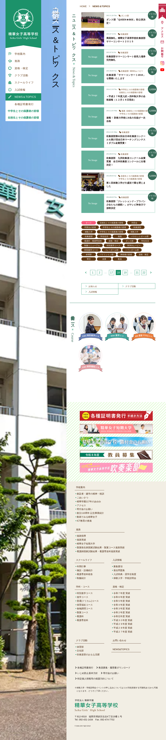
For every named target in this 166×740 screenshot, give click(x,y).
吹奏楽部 (137, 227)
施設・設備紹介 (85, 570)
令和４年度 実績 (121, 604)
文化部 (80, 650)
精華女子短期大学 (86, 543)
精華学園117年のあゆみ (89, 501)
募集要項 (118, 566)
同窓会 (134, 223)
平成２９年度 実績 (122, 624)
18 (118, 272)
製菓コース (82, 612)
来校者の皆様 (126, 254)
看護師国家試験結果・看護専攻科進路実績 (98, 551)
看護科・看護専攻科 (93, 241)
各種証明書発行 (85, 667)
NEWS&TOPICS (121, 649)
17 (111, 272)
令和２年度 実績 (121, 612)
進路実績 (81, 539)
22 (143, 272)
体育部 (80, 647)
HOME (83, 6)
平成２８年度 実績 (122, 627)
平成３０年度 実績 (122, 620)
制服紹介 (81, 578)
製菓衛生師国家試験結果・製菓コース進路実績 (100, 547)
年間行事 (81, 566)
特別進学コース (113, 245)
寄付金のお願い (85, 509)
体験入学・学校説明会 (124, 578)
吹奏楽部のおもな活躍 (88, 654)
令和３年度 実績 (121, 608)
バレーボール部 (111, 250)
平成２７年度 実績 (122, 631)
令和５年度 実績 (121, 601)
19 (125, 272)
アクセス (81, 505)
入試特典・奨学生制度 (124, 574)
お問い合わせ (119, 640)
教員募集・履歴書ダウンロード (114, 667)
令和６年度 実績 (121, 597)
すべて (89, 223)
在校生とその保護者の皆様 (23, 117)
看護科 (80, 616)
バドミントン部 (106, 254)
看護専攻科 (82, 620)
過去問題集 (119, 570)
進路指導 (81, 536)
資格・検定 (113, 241)
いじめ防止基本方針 (87, 673)
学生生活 (104, 236)
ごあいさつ (82, 497)
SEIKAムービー (134, 245)
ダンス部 (129, 241)
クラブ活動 (81, 640)
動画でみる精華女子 (87, 517)
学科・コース (83, 586)
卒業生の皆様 (90, 227)
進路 (120, 236)
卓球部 (89, 254)
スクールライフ (84, 560)
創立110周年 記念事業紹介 (90, 513)
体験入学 (89, 232)
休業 (104, 259)
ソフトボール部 (132, 250)
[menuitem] (23, 53)
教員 (120, 259)
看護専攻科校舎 (85, 574)
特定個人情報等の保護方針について (95, 678)
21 (137, 272)
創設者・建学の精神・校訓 (90, 493)
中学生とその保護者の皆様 (23, 111)
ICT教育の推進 (84, 520)
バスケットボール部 (139, 236)
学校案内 (80, 487)
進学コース (82, 597)
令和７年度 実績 (121, 593)
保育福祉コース (85, 604)
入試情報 (117, 560)
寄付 (89, 259)
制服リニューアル (92, 245)
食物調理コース (85, 608)
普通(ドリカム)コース (88, 601)
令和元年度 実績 (121, 616)
